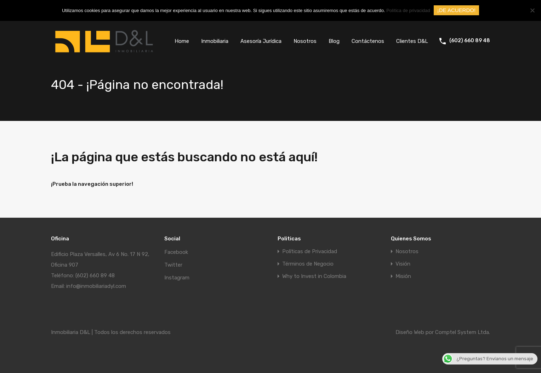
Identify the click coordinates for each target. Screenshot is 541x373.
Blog (334, 41)
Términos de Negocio (308, 264)
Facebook (176, 252)
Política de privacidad (408, 10)
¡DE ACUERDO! (456, 10)
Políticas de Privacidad (309, 251)
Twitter (173, 265)
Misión (403, 276)
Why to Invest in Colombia (314, 276)
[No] (532, 11)
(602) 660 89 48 (469, 41)
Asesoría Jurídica (260, 41)
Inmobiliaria (214, 41)
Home (182, 41)
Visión (402, 264)
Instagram (176, 277)
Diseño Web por (415, 332)
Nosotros (305, 41)
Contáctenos (368, 41)
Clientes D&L (412, 41)
